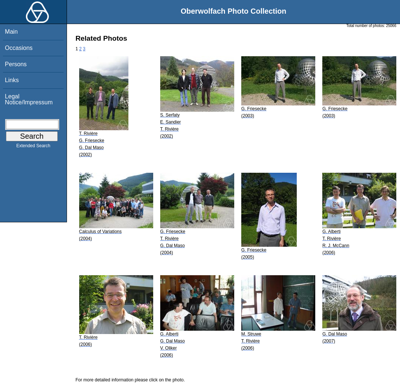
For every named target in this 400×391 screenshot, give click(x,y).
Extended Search (33, 147)
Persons (16, 64)
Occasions (19, 48)
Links (12, 80)
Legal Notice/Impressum (29, 99)
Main (11, 31)
